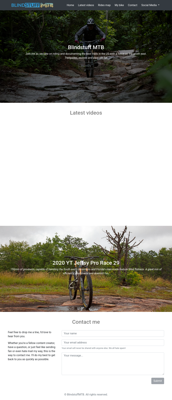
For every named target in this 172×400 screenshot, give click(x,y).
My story (86, 65)
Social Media (149, 5)
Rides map (104, 5)
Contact (132, 5)
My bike (119, 5)
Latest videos (86, 5)
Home (70, 5)
